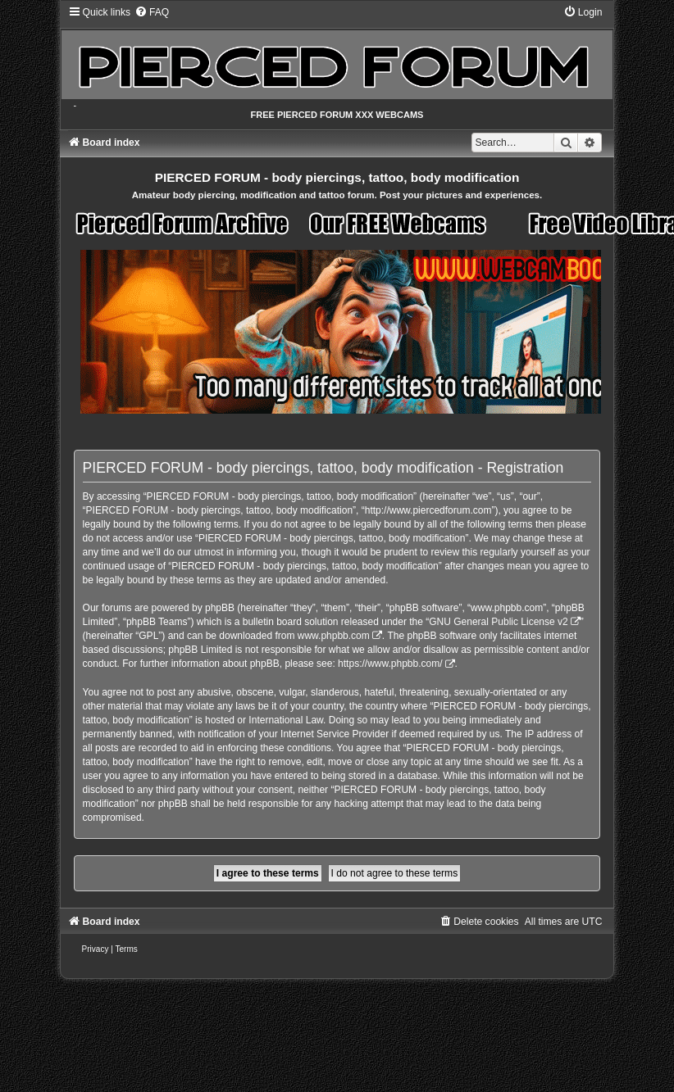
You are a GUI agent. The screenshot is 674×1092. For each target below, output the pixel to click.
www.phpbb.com (334, 635)
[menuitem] (151, 12)
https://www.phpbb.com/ (390, 663)
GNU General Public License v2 (498, 622)
